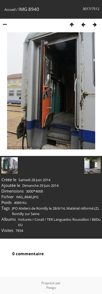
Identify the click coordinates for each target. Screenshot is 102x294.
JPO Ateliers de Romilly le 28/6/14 (38, 208)
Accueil (10, 9)
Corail (39, 219)
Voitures (25, 219)
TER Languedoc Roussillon (68, 219)
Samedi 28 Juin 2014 (34, 179)
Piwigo (51, 287)
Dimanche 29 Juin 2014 (40, 185)
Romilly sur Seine (25, 213)
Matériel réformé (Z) (82, 208)
